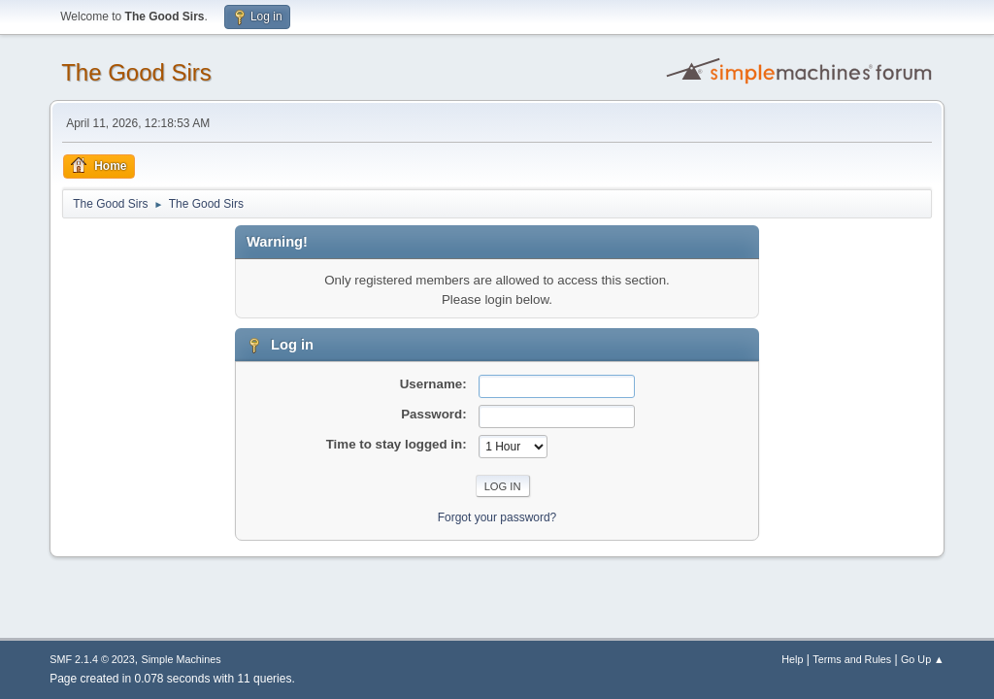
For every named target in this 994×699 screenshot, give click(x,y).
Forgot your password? (497, 517)
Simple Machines (181, 659)
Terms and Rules (851, 659)
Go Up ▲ (922, 659)
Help (792, 659)
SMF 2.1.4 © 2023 (92, 659)
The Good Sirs (136, 72)
